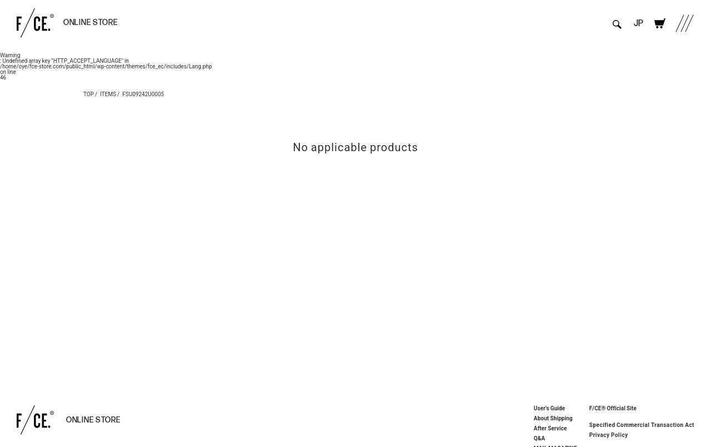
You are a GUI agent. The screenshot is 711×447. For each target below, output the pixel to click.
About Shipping (553, 418)
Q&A (539, 438)
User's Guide (549, 408)
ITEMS (108, 94)
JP (638, 23)
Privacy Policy (608, 435)
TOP (88, 94)
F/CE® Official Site (613, 408)
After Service (550, 428)
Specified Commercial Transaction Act (641, 425)
